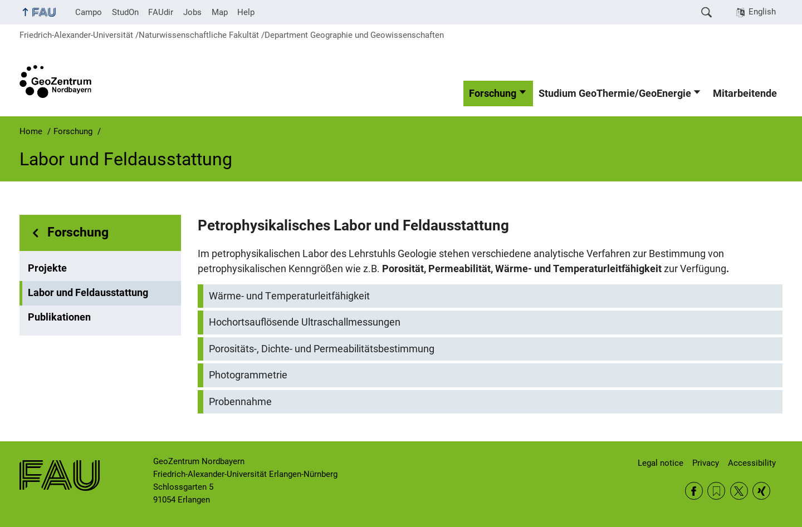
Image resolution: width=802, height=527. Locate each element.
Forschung (492, 93)
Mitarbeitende (745, 93)
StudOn (125, 12)
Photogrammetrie (248, 375)
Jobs (192, 12)
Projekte (47, 268)
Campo (88, 12)
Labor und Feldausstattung (88, 292)
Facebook (694, 491)
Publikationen (59, 317)
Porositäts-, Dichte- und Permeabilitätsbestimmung (321, 348)
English (762, 12)
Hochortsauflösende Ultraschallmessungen (304, 322)
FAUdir (160, 12)
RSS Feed (716, 491)
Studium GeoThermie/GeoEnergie (615, 93)
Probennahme (240, 401)
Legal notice (660, 463)
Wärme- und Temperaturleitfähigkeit (289, 296)
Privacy (705, 463)
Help (246, 12)
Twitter (739, 491)
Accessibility (752, 463)
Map (220, 12)
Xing (761, 491)
